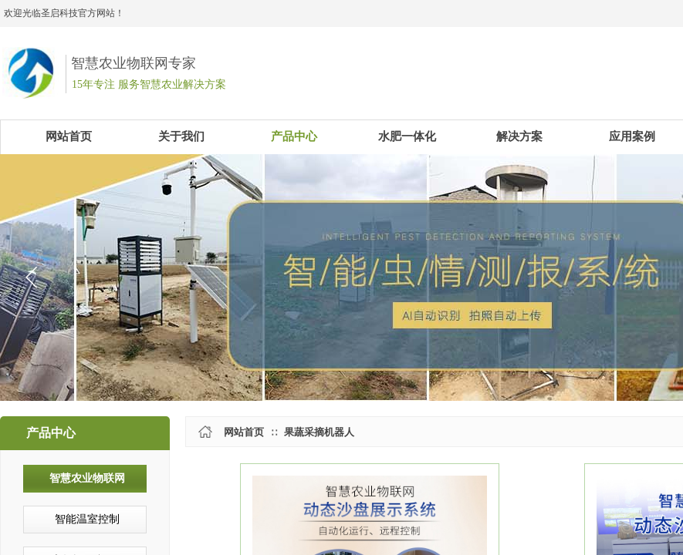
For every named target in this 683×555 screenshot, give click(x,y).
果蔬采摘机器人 (319, 432)
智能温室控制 (87, 519)
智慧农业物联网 (87, 478)
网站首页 (244, 432)
